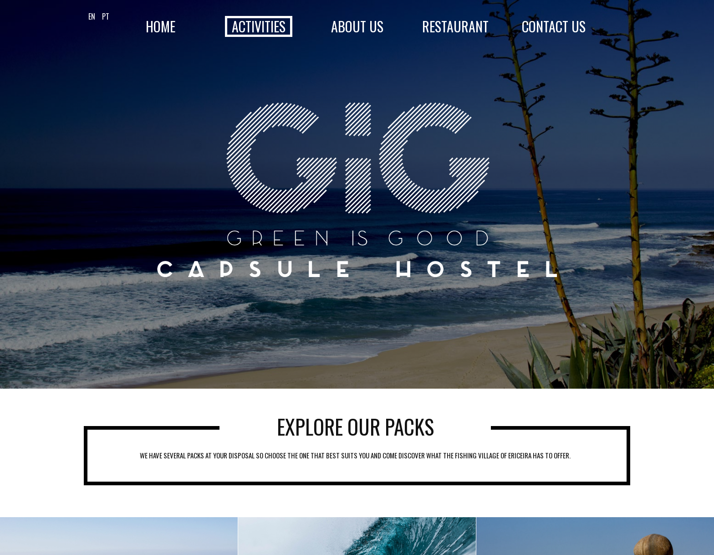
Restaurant (455, 26)
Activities (259, 26)
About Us (357, 26)
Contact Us (554, 26)
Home (160, 26)
